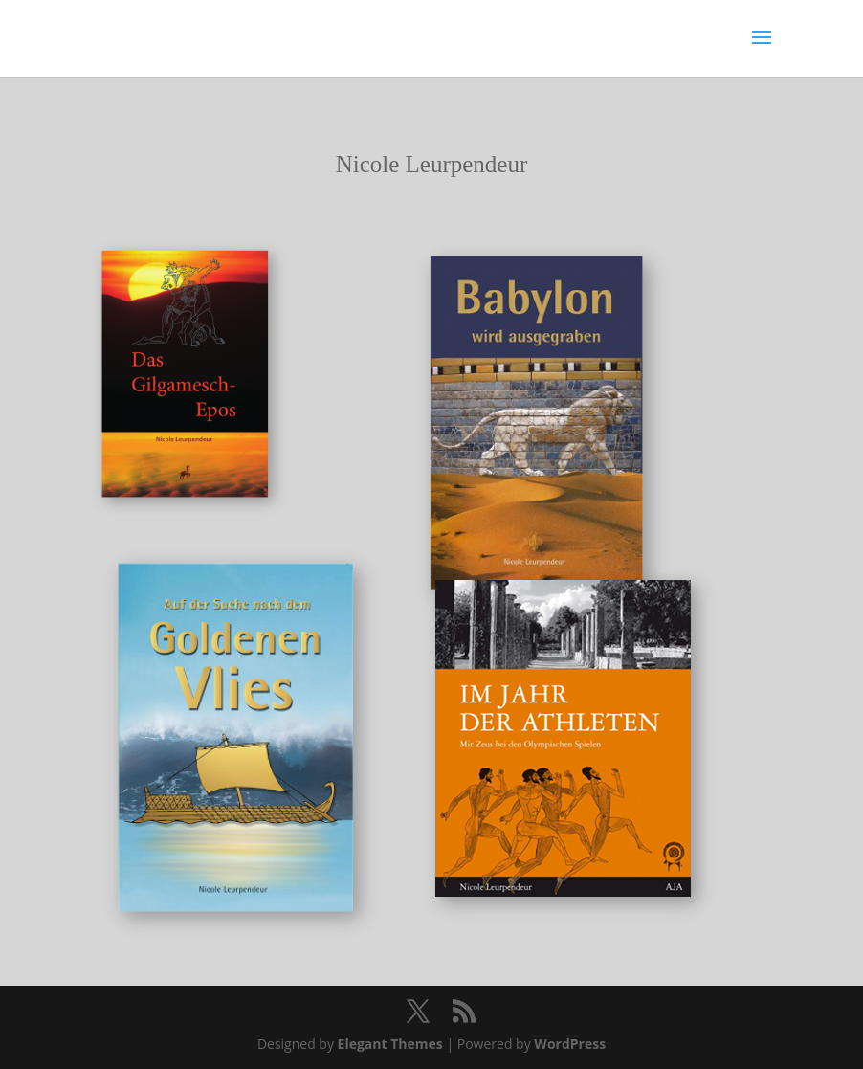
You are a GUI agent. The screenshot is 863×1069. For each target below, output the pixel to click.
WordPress (570, 1044)
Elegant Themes (390, 1044)
